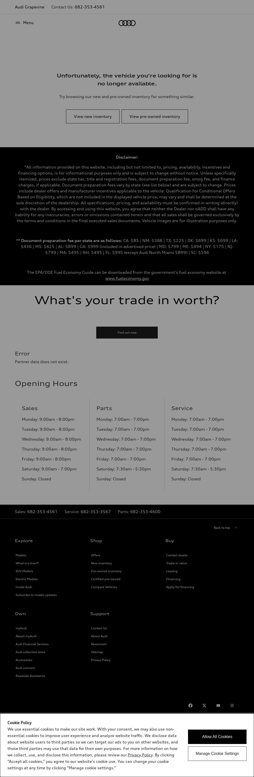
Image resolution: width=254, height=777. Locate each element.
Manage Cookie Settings (217, 753)
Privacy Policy (140, 754)
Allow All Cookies (217, 737)
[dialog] (127, 745)
